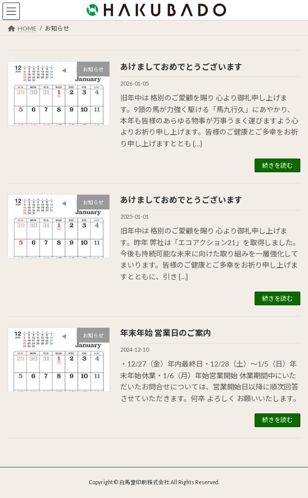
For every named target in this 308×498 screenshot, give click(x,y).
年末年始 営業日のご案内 (165, 332)
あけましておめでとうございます (181, 66)
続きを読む (277, 165)
